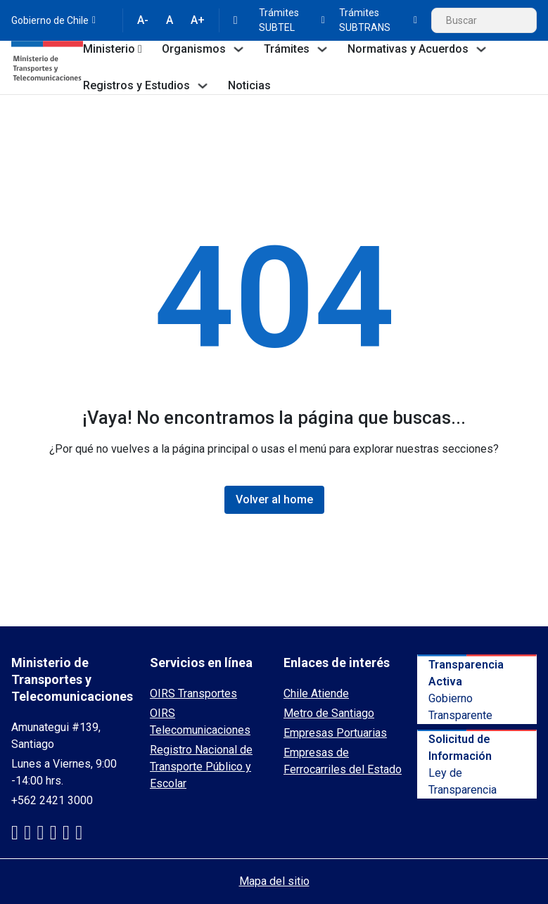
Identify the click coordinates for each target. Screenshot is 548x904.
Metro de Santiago (328, 713)
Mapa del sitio (274, 881)
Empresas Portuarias (335, 733)
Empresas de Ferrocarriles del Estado (342, 761)
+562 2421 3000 (52, 800)
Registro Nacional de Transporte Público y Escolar (201, 766)
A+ (198, 20)
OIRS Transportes (193, 693)
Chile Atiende (316, 693)
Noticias (249, 85)
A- (142, 20)
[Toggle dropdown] (140, 49)
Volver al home (274, 499)
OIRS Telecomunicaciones (200, 721)
